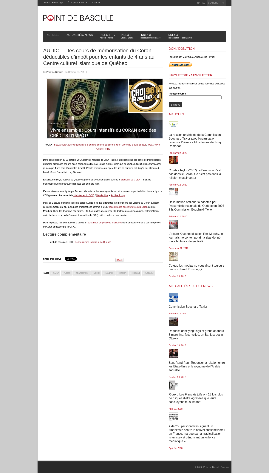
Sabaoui (149, 273)
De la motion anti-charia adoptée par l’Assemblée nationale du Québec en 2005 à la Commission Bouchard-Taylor (196, 205)
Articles (53, 34)
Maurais (110, 273)
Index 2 (127, 36)
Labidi (97, 273)
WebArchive (154, 144)
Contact (96, 2)
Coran (67, 273)
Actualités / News (80, 34)
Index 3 (150, 36)
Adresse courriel (177, 94)
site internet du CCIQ (83, 195)
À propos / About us (77, 2)
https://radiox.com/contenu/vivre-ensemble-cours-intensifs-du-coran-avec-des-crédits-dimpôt (100, 144)
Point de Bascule (54, 72)
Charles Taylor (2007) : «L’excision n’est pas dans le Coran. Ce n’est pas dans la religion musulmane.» (195, 174)
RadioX (122, 273)
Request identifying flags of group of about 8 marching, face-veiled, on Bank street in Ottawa (196, 334)
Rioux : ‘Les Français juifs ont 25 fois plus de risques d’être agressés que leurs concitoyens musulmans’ (196, 398)
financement (82, 273)
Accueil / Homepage (53, 2)
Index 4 (180, 36)
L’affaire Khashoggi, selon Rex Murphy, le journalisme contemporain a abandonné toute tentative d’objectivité (196, 237)
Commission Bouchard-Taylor (188, 306)
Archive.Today (103, 149)
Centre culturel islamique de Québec (93, 242)
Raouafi (136, 273)
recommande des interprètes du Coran (128, 207)
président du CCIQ (130, 179)
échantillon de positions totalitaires (105, 222)
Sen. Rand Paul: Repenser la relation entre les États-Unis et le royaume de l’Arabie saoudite (197, 366)
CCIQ (56, 273)
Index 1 (107, 36)
